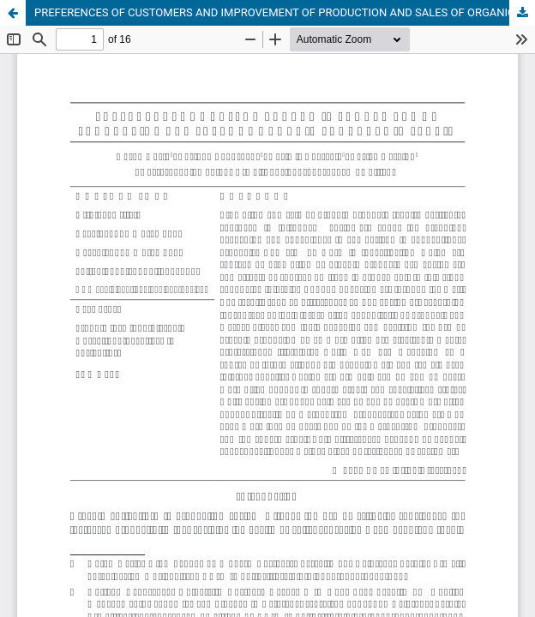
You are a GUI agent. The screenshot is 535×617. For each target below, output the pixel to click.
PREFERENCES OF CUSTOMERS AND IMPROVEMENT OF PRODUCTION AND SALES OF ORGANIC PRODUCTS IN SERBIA (284, 12)
